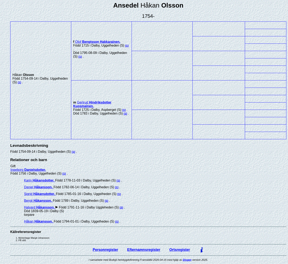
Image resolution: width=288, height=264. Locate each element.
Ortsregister (179, 250)
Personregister (105, 250)
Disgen (187, 259)
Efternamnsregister (143, 250)
